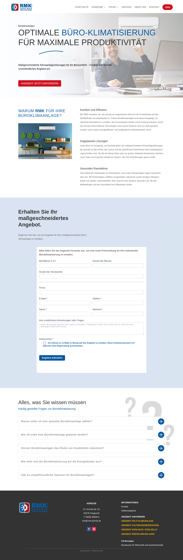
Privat (112, 7)
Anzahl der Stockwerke (51, 272)
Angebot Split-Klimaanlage (137, 521)
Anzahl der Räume (102, 261)
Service (127, 7)
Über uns (140, 7)
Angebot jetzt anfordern (39, 83)
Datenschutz (97, 551)
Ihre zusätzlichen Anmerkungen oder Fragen (61, 320)
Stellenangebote (128, 511)
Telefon (97, 298)
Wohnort (98, 309)
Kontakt (154, 7)
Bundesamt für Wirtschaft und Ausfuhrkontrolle (142, 545)
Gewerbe (97, 7)
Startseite (82, 7)
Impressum (85, 551)
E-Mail (43, 298)
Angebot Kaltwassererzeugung (140, 525)
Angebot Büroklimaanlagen (137, 534)
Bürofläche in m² (47, 261)
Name (43, 309)
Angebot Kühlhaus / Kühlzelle (139, 530)
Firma (42, 287)
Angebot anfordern (52, 358)
